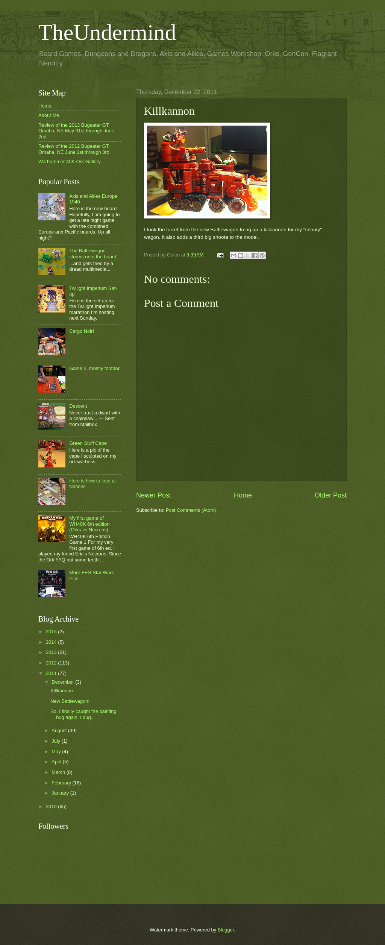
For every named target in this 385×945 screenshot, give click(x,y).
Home (243, 495)
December (63, 682)
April (57, 761)
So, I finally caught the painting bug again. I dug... (83, 714)
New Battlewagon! (69, 701)
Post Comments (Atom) (191, 510)
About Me (48, 115)
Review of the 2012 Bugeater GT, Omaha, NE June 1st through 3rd (74, 149)
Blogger (226, 930)
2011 (52, 673)
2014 (52, 642)
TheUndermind (107, 32)
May (57, 751)
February (62, 783)
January (61, 793)
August (60, 730)
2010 (52, 806)
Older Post (331, 495)
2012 (52, 663)
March (59, 772)
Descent (78, 406)
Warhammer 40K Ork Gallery (69, 161)
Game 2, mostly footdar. (95, 368)
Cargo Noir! (81, 331)
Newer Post (153, 495)
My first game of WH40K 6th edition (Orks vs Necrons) (89, 523)
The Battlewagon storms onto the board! (93, 253)
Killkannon (61, 690)
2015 (52, 631)
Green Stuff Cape (88, 443)
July (56, 741)
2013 (52, 652)
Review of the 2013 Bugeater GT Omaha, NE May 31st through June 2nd (76, 131)
